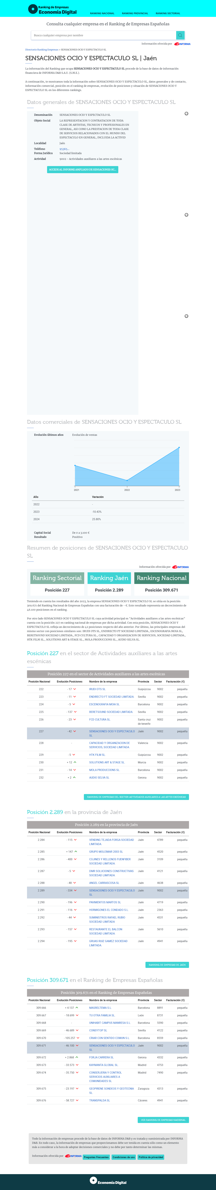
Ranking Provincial (135, 13)
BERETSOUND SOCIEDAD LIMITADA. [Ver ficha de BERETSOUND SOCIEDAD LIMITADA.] (111, 712)
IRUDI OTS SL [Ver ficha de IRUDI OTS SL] (97, 689)
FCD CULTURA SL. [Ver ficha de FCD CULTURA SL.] (100, 719)
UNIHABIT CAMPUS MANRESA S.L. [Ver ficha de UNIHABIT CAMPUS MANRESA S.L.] (110, 1023)
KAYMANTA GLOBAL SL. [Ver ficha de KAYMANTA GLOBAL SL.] (104, 1065)
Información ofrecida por (166, 43)
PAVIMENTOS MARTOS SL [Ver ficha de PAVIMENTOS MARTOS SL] (105, 902)
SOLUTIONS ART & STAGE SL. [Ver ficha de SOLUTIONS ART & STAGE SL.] (107, 762)
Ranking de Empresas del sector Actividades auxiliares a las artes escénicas (136, 797)
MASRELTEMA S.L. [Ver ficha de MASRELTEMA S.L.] (100, 1008)
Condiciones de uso (124, 1157)
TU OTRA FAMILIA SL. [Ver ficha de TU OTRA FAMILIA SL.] (102, 1015)
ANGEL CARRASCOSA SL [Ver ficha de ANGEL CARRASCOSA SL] (104, 883)
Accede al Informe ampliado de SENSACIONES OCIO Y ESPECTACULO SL (83, 169)
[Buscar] (180, 35)
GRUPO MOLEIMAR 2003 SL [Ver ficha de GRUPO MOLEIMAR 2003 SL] (106, 851)
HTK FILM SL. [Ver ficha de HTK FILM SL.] (97, 755)
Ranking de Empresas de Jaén (167, 965)
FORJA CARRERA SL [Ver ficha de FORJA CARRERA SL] (101, 1057)
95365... (64, 149)
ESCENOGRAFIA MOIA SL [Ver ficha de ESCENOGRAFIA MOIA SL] (104, 704)
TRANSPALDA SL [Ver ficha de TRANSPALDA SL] (99, 1100)
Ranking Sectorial (168, 13)
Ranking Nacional (102, 13)
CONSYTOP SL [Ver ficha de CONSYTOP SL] (98, 1030)
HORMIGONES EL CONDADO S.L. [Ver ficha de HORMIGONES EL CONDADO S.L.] (109, 910)
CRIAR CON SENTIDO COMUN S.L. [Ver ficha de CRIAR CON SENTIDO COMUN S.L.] (109, 1038)
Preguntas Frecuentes (96, 1157)
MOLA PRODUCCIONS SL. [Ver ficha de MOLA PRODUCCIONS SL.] (104, 770)
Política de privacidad (151, 1157)
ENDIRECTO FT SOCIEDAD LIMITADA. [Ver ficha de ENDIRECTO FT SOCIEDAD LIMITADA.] (111, 697)
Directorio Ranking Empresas (41, 49)
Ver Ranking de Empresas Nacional (163, 1120)
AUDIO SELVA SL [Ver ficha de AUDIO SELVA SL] (99, 777)
